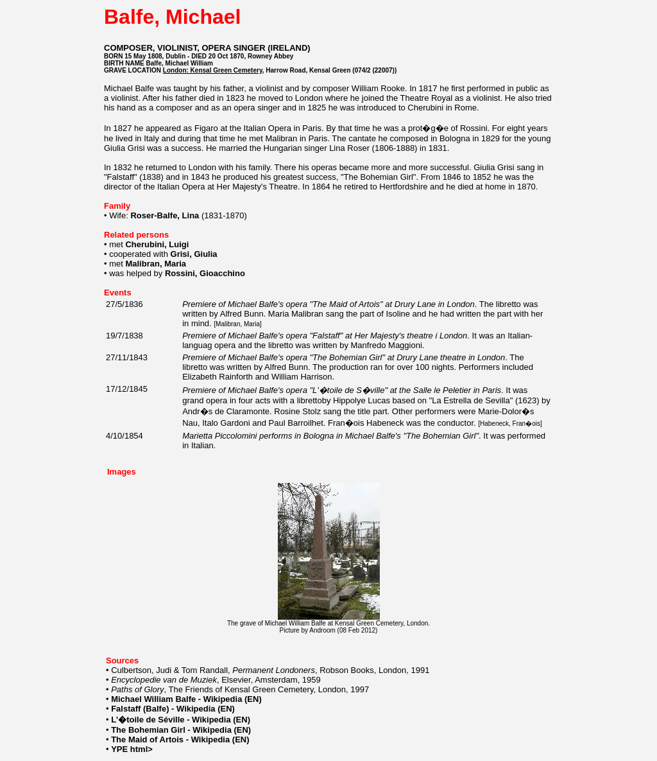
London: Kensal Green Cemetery (212, 70)
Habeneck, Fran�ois (510, 423)
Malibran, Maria (238, 324)
